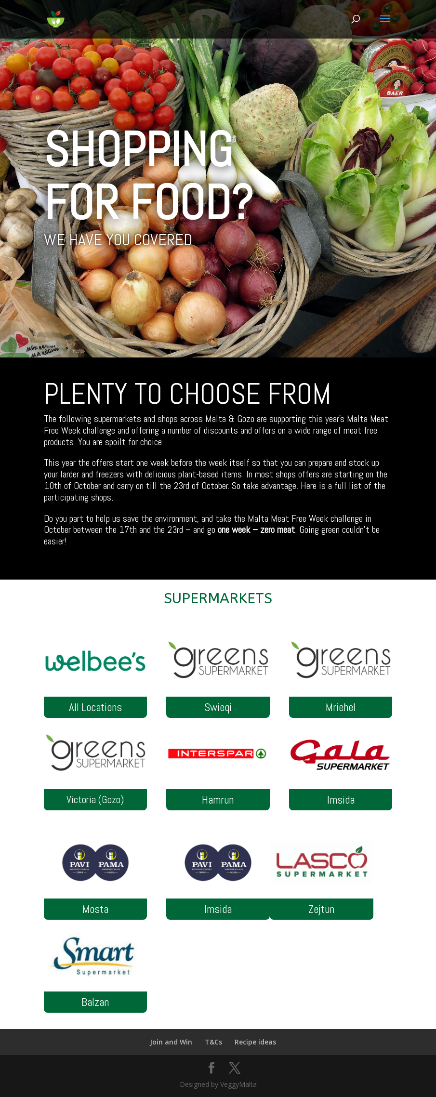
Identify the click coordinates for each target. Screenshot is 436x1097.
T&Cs (213, 1041)
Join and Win (171, 1041)
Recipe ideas (255, 1041)
